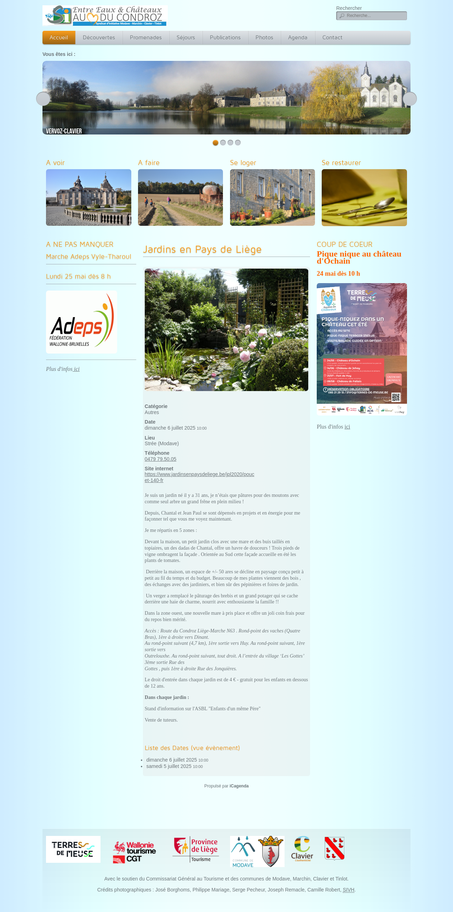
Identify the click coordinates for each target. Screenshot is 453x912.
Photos (264, 37)
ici (76, 369)
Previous (43, 99)
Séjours (186, 37)
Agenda (298, 37)
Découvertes (99, 37)
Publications (225, 37)
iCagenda (239, 786)
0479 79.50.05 (161, 459)
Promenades (146, 37)
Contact (332, 37)
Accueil (59, 37)
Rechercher (349, 8)
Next (410, 99)
